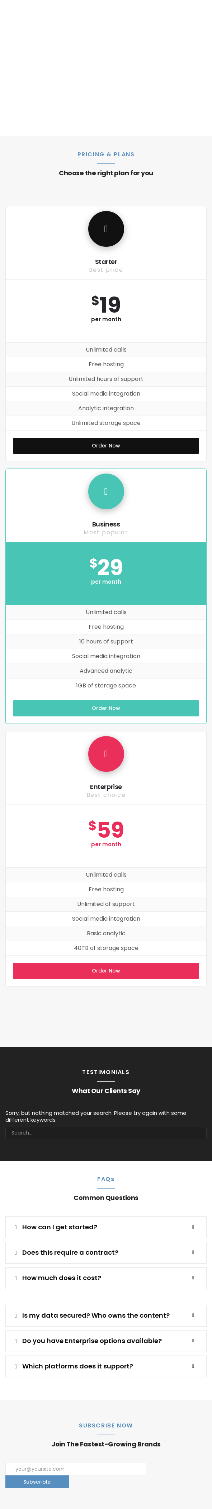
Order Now (106, 445)
